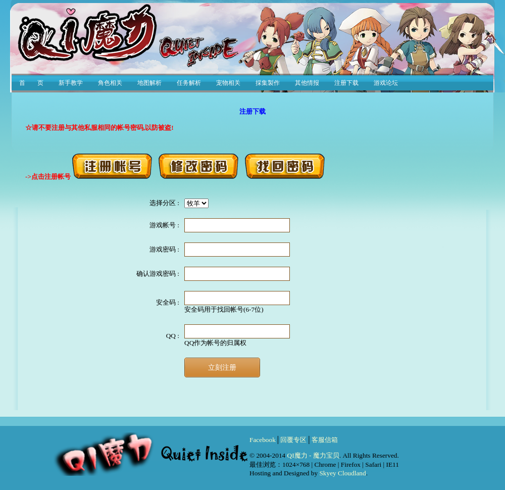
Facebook (262, 440)
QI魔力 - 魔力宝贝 (313, 455)
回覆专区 (293, 440)
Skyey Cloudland (342, 473)
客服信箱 (325, 440)
